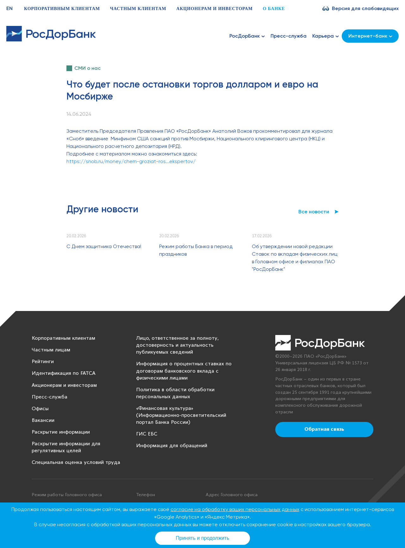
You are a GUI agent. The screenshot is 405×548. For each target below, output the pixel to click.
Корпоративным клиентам (62, 8)
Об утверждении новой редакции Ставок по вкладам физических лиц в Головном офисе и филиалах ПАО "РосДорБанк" (294, 257)
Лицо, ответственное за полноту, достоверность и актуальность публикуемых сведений (177, 345)
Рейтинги (43, 361)
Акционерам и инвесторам (214, 8)
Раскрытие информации (61, 432)
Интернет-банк (370, 36)
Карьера (325, 36)
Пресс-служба (289, 36)
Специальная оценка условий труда (76, 462)
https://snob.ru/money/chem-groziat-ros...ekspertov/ (131, 161)
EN (9, 8)
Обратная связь (324, 429)
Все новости (313, 212)
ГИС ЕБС (146, 434)
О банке (274, 8)
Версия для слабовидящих (365, 8)
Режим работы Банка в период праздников (196, 250)
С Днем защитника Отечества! (103, 246)
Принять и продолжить (202, 538)
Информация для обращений (171, 445)
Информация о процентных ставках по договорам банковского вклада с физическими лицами (184, 371)
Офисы (40, 408)
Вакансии (43, 420)
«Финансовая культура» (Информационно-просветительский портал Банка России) (181, 415)
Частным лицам (51, 350)
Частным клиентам (138, 8)
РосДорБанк (247, 36)
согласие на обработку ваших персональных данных (235, 509)
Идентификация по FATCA (64, 373)
